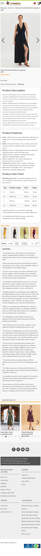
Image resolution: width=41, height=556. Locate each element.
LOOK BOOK (4, 480)
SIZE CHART (25, 481)
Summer (11, 8)
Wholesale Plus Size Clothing (31, 518)
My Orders (4, 509)
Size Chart (4, 80)
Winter (24, 531)
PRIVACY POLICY (6, 490)
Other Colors (5, 75)
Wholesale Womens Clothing (31, 521)
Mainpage (4, 8)
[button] (37, 40)
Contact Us (4, 506)
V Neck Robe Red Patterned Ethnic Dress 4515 (27, 434)
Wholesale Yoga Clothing (29, 515)
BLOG (23, 484)
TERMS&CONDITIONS (7, 493)
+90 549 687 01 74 (6, 512)
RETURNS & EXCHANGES (25, 243)
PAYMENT (10, 243)
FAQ (32, 243)
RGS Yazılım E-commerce (8, 543)
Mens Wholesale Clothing (30, 528)
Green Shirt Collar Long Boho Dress (7, 433)
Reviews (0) (37, 243)
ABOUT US (4, 477)
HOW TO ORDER (17, 243)
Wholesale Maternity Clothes (31, 524)
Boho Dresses (26, 534)
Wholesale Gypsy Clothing (30, 506)
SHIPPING (3, 243)
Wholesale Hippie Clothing (30, 512)
